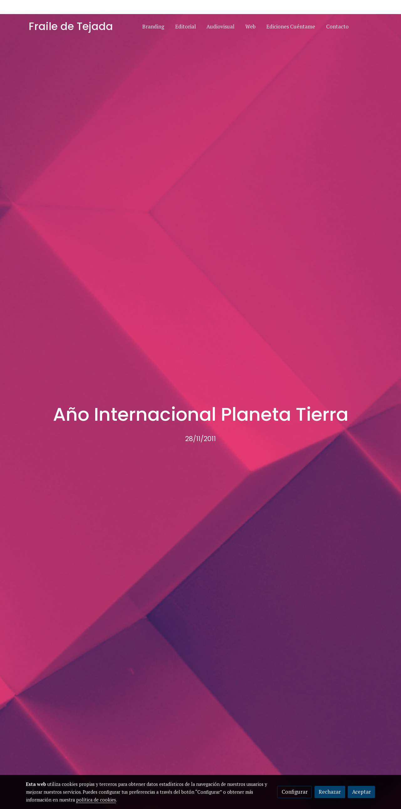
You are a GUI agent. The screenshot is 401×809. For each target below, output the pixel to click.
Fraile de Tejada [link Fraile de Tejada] (71, 26)
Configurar (295, 791)
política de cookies (96, 800)
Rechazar (330, 791)
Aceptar (361, 791)
